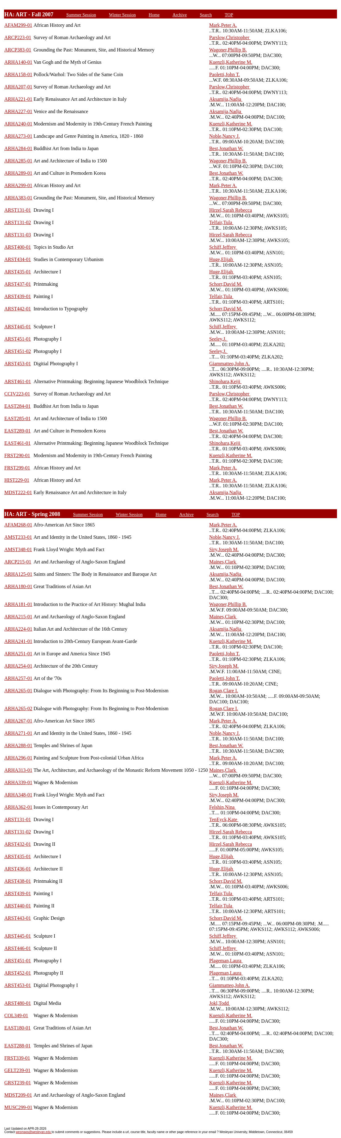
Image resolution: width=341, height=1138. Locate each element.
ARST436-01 (17, 868)
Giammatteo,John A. (229, 363)
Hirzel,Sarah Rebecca (230, 210)
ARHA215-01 (18, 616)
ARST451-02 (17, 351)
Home (154, 14)
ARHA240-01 (18, 123)
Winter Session (122, 14)
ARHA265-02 (18, 708)
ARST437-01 (17, 284)
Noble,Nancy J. (224, 136)
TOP (229, 14)
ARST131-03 (17, 234)
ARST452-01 (17, 973)
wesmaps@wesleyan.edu (33, 1132)
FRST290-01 (17, 455)
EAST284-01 (17, 406)
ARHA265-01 (18, 690)
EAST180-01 (17, 1027)
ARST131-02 (17, 222)
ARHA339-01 (18, 782)
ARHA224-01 (18, 629)
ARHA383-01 (18, 197)
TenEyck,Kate (224, 819)
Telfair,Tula (221, 222)
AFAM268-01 (18, 524)
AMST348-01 (18, 549)
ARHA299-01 (18, 185)
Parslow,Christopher (229, 37)
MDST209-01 (18, 1095)
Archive (180, 14)
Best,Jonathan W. (226, 148)
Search (206, 14)
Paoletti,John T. (224, 74)
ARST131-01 (17, 210)
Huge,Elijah (221, 259)
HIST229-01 (16, 480)
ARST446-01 (17, 948)
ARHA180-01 (18, 586)
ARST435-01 (17, 271)
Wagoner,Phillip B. (228, 49)
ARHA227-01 (18, 111)
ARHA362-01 (18, 807)
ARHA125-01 (18, 574)
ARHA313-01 (18, 770)
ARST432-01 (17, 844)
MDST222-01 (18, 492)
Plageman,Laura (226, 960)
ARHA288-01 (18, 745)
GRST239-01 (17, 1082)
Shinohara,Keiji (225, 381)
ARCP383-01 (17, 49)
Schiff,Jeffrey (223, 247)
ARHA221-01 (18, 99)
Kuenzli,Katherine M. (230, 62)
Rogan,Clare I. (223, 690)
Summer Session (81, 14)
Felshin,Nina (222, 807)
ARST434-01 (17, 259)
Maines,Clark (223, 561)
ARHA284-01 (18, 148)
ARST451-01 (17, 339)
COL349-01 (16, 1015)
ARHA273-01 (18, 136)
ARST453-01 (17, 363)
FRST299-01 (17, 467)
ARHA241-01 (18, 641)
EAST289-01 (17, 430)
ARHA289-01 (18, 173)
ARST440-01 (17, 905)
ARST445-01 (17, 326)
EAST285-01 (17, 418)
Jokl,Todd (219, 1003)
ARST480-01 (17, 1003)
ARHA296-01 (18, 757)
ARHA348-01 (18, 794)
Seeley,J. (218, 339)
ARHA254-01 (18, 666)
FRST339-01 (17, 1058)
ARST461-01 (17, 381)
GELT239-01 (17, 1070)
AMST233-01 (18, 537)
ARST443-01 (17, 918)
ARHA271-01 (18, 733)
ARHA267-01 (18, 720)
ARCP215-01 (17, 561)
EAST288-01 (17, 1045)
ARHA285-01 (18, 160)
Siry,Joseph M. (224, 549)
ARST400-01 (17, 247)
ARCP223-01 (17, 37)
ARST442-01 (17, 308)
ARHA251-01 (18, 653)
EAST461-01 (17, 443)
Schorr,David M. (225, 284)
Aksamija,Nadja (225, 99)
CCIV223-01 (17, 393)
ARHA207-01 (18, 86)
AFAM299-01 (18, 25)
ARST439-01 (17, 296)
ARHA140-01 (18, 62)
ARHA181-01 (18, 604)
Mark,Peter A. (223, 25)
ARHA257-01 (18, 678)
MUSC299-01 (18, 1107)
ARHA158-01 (18, 74)
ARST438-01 (17, 881)
